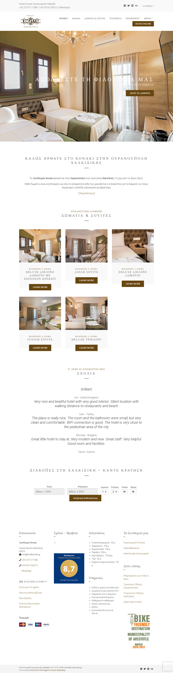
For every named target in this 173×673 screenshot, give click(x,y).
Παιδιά (125, 487)
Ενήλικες (115, 487)
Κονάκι (76, 18)
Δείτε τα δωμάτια (140, 93)
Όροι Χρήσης (25, 598)
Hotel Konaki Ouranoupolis (136, 553)
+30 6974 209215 (48, 7)
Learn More (40, 287)
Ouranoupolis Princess (134, 542)
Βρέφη (133, 487)
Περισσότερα (86, 193)
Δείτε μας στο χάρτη (29, 587)
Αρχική (63, 18)
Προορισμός (132, 18)
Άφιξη (49, 486)
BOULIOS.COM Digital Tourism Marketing (47, 670)
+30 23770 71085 (28, 7)
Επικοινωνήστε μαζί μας (30, 593)
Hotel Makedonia (131, 548)
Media (147, 18)
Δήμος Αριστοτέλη (133, 602)
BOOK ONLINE (143, 23)
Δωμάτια (104, 487)
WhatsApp (64, 7)
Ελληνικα (148, 6)
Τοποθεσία (115, 18)
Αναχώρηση (83, 486)
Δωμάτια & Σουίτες (94, 18)
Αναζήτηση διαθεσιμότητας (85, 498)
